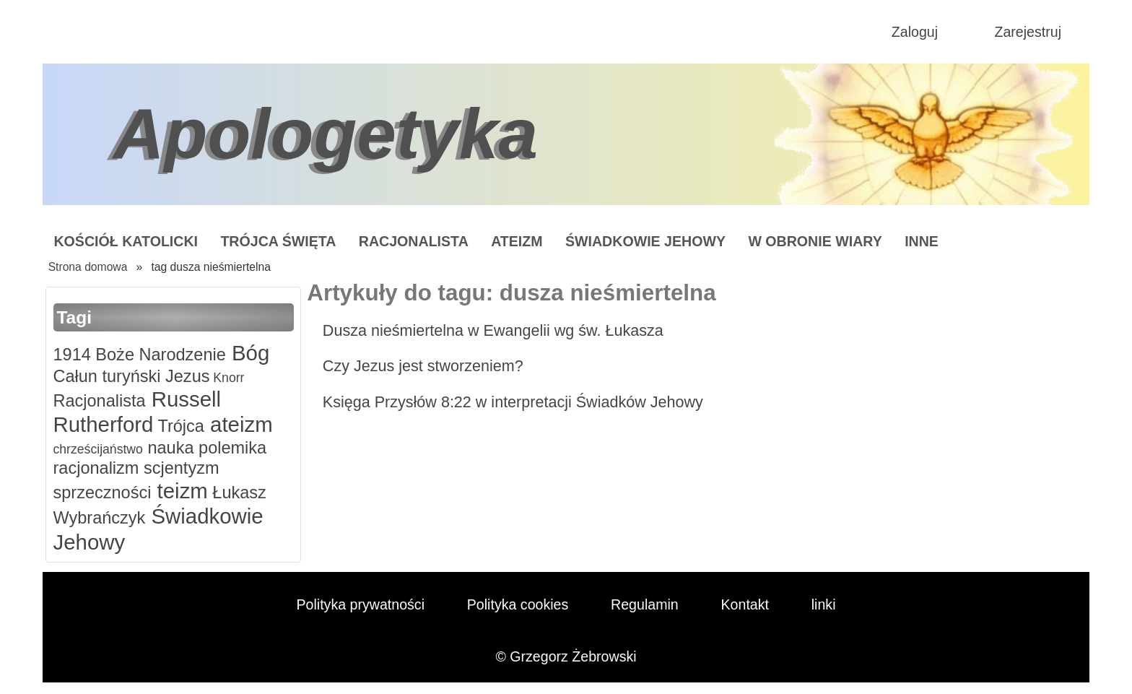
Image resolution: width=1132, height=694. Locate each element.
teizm (179, 491)
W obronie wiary (814, 241)
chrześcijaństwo (98, 449)
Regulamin (645, 604)
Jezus (185, 376)
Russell (184, 399)
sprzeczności (102, 492)
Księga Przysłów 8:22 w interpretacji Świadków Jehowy (513, 402)
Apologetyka (325, 133)
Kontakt (745, 604)
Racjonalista (414, 241)
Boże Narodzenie (158, 354)
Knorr (226, 377)
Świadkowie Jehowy (645, 241)
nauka (168, 447)
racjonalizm (96, 468)
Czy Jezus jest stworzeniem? (423, 366)
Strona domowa (88, 267)
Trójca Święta (278, 241)
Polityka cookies (518, 604)
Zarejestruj (1027, 32)
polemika (230, 447)
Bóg (247, 353)
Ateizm (516, 241)
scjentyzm (179, 468)
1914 (72, 354)
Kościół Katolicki (125, 241)
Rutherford (103, 424)
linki (823, 604)
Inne (922, 241)
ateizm (238, 424)
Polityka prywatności (360, 604)
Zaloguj (915, 32)
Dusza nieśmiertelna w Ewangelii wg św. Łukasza (493, 330)
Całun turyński (107, 376)
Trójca (178, 426)
